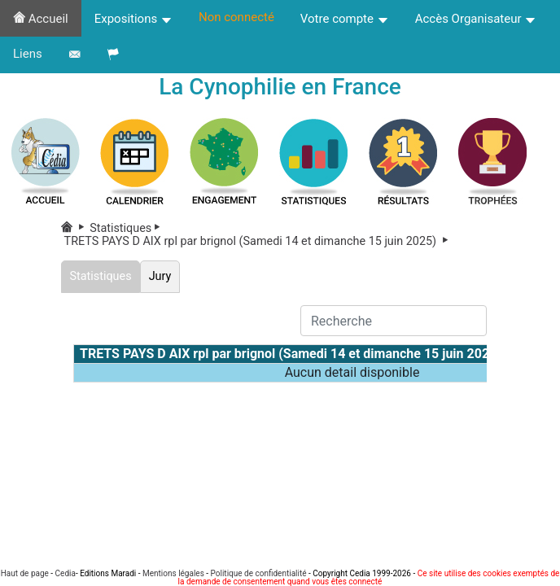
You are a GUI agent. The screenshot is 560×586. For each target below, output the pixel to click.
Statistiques (128, 228)
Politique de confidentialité (259, 573)
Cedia (65, 573)
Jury (160, 276)
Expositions (133, 18)
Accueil (40, 18)
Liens (27, 53)
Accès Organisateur (476, 18)
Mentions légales (173, 573)
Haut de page (25, 573)
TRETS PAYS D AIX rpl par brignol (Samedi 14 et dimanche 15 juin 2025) (257, 241)
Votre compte (344, 18)
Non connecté (236, 17)
